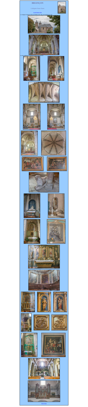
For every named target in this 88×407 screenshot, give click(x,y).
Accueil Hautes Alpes (37, 12)
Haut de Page (44, 403)
